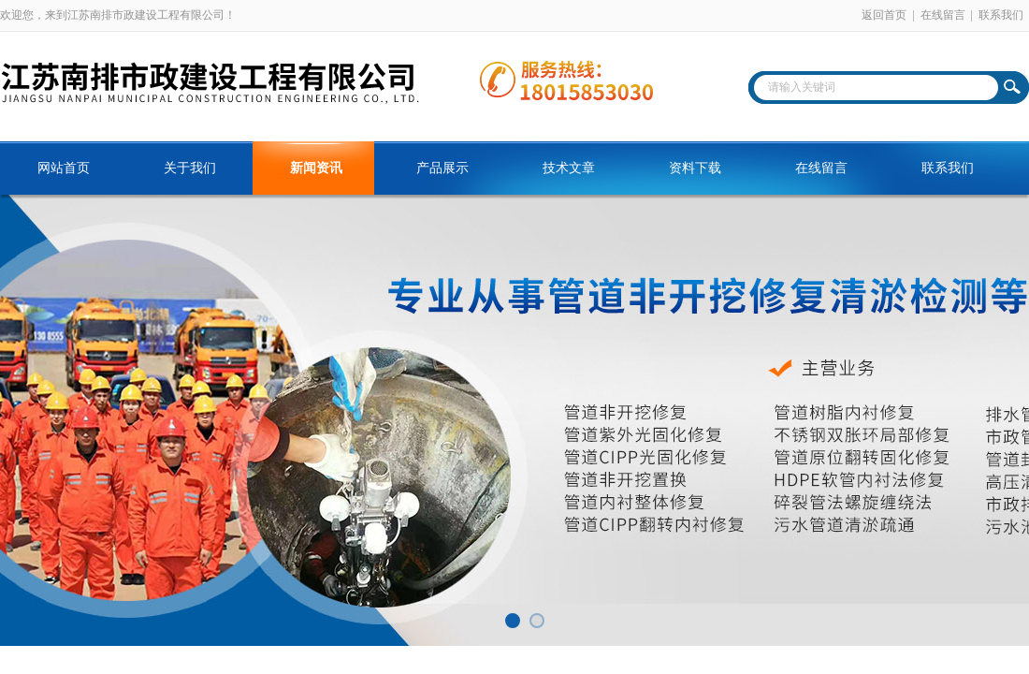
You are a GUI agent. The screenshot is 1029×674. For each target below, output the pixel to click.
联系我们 (1000, 15)
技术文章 (569, 168)
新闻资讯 (316, 168)
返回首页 (884, 15)
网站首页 (63, 168)
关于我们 (190, 168)
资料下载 (695, 168)
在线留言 (942, 15)
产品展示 (442, 168)
